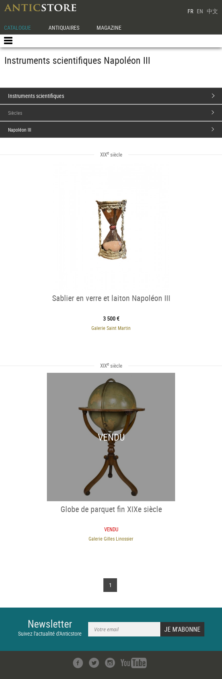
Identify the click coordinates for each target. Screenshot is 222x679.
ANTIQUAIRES (63, 27)
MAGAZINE (109, 27)
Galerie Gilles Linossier (111, 538)
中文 (212, 11)
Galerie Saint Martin (111, 328)
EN (200, 11)
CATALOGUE (17, 27)
